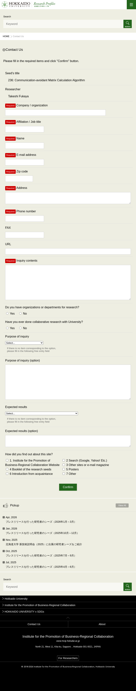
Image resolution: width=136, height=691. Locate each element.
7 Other (69, 493)
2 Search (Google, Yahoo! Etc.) (84, 479)
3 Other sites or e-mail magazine (85, 484)
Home (6, 36)
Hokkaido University (16, 617)
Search (7, 16)
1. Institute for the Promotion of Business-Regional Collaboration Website (32, 482)
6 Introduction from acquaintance (29, 493)
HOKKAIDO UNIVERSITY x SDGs (24, 630)
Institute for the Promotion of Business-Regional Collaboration (40, 624)
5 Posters (70, 488)
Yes (10, 323)
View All (122, 524)
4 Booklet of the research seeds (28, 488)
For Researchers (68, 677)
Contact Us (34, 643)
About (102, 643)
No (23, 323)
